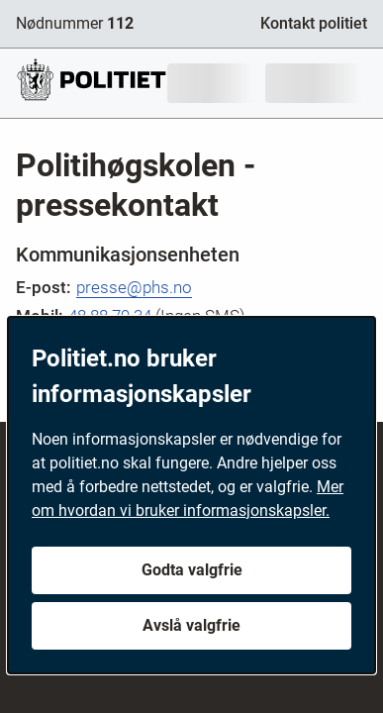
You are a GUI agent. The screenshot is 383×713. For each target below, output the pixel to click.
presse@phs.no (134, 287)
